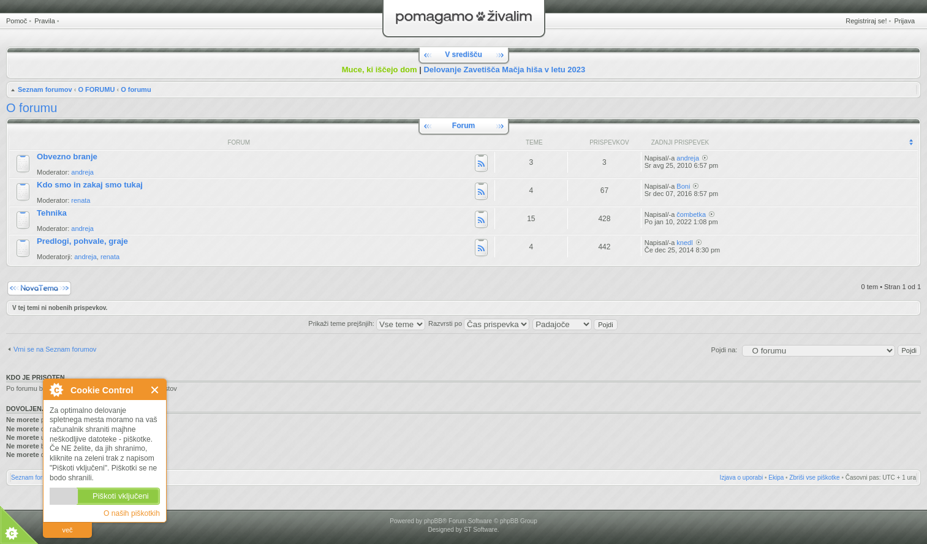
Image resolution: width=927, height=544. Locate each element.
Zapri (155, 390)
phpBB (433, 521)
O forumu (136, 89)
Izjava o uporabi (741, 477)
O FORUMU (96, 89)
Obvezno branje (67, 156)
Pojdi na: (724, 349)
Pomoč (16, 21)
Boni (683, 186)
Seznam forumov (45, 89)
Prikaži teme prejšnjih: (366, 323)
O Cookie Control (56, 389)
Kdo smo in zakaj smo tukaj (90, 184)
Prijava (904, 21)
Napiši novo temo (39, 288)
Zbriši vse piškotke (814, 477)
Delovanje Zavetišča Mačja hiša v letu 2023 (504, 69)
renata (80, 200)
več (67, 530)
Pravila (44, 21)
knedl (684, 242)
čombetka (691, 214)
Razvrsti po (478, 323)
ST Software (481, 529)
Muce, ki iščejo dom (379, 69)
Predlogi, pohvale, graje (82, 241)
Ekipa (776, 477)
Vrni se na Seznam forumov (54, 349)
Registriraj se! (866, 21)
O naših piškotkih (132, 513)
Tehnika (52, 212)
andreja (82, 172)
